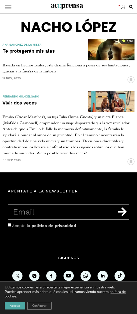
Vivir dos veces (19, 103)
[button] (131, 6)
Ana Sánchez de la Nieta (22, 44)
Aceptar (15, 306)
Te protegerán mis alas (28, 51)
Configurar (39, 306)
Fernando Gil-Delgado (20, 96)
